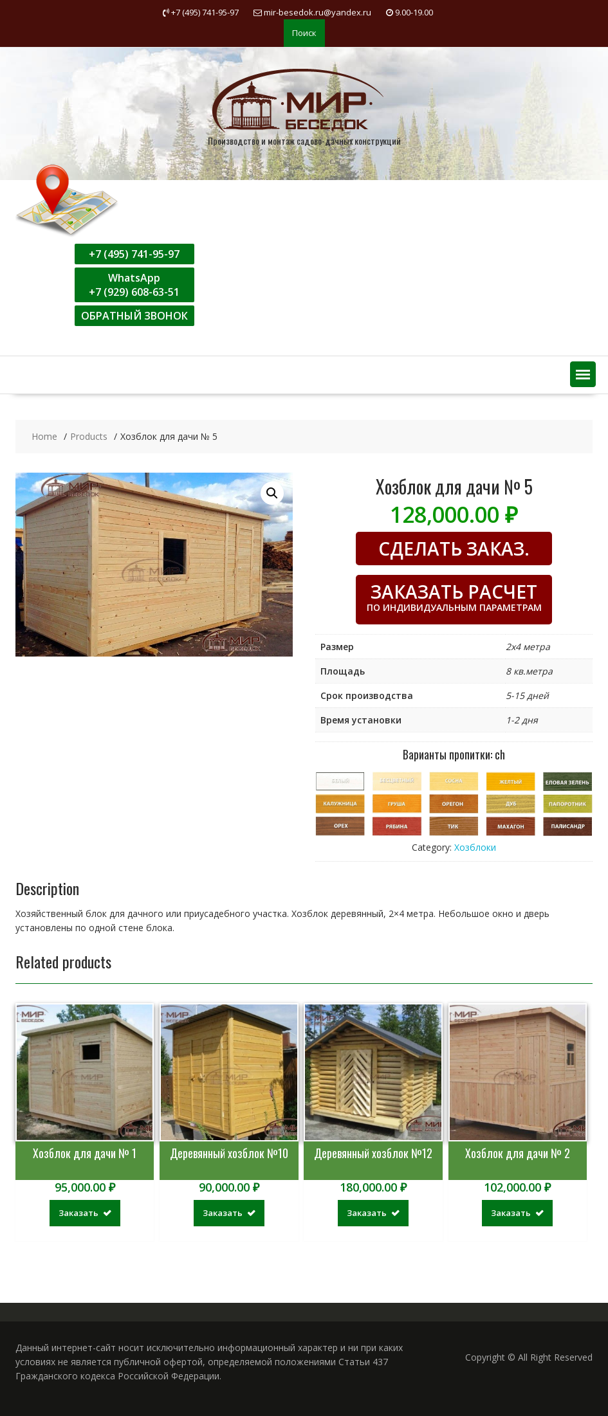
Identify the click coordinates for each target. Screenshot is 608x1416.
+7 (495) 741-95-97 (134, 254)
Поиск (304, 33)
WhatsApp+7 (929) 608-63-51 (134, 285)
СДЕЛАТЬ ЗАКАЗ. (454, 548)
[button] (583, 374)
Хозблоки (475, 847)
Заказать (78, 1213)
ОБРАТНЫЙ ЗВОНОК (134, 316)
